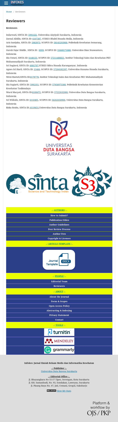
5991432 (32, 34)
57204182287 (60, 69)
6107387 (36, 38)
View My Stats (64, 390)
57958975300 (59, 84)
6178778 (34, 76)
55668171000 (64, 50)
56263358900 (58, 99)
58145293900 (60, 42)
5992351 (34, 84)
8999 (41, 50)
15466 (37, 69)
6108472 (36, 92)
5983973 (36, 42)
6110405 (34, 99)
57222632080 (61, 92)
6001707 (34, 65)
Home (9, 11)
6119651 (34, 107)
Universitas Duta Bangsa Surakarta (59, 371)
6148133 (33, 57)
